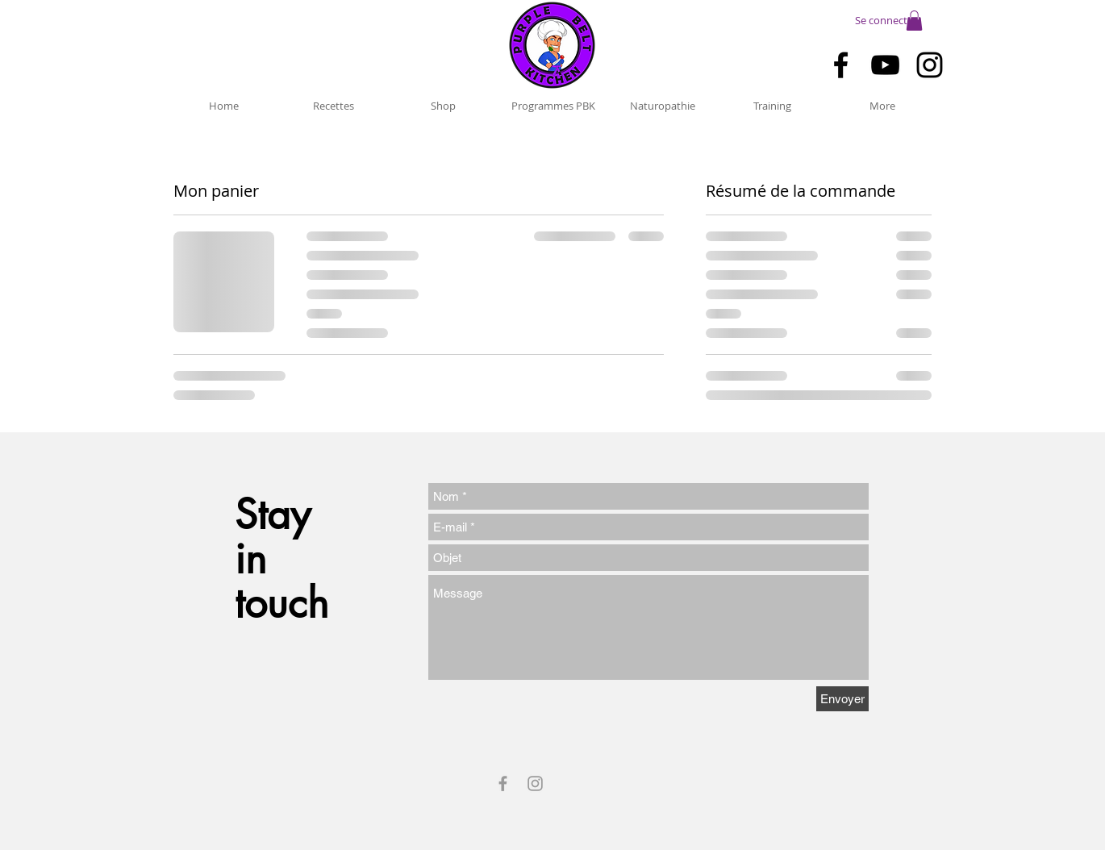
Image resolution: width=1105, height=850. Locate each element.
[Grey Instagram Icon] (535, 783)
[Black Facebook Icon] (841, 65)
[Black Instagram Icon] (929, 65)
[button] (914, 20)
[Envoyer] (842, 698)
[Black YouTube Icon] (885, 65)
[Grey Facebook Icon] (503, 783)
